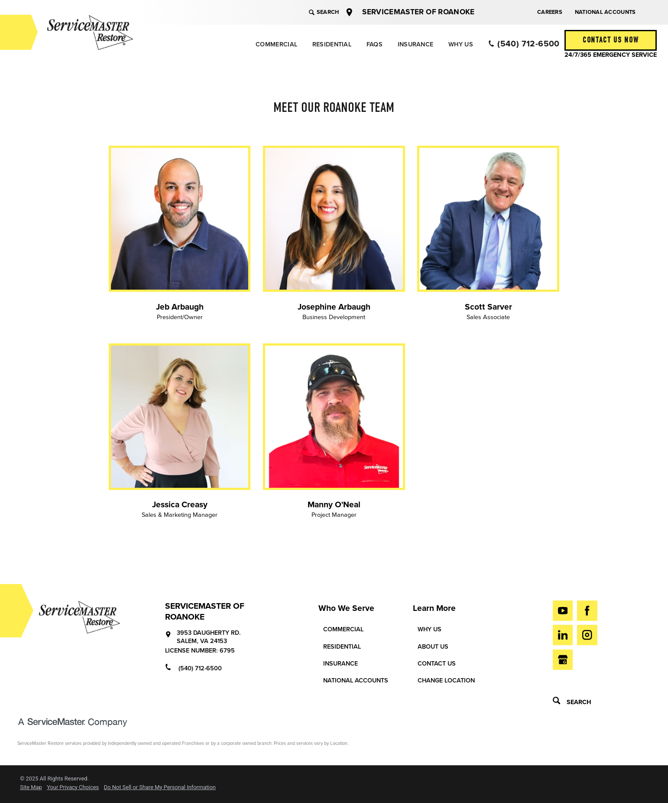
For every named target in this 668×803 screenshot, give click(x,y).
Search (324, 12)
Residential (331, 44)
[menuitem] (276, 44)
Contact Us (437, 663)
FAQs (374, 44)
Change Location (446, 680)
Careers (549, 12)
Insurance (416, 44)
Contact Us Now (611, 40)
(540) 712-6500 (524, 44)
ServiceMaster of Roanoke (418, 11)
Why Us (460, 44)
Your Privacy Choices (73, 787)
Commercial (276, 44)
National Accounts (605, 12)
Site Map (31, 787)
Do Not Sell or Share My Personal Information (160, 787)
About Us (433, 646)
